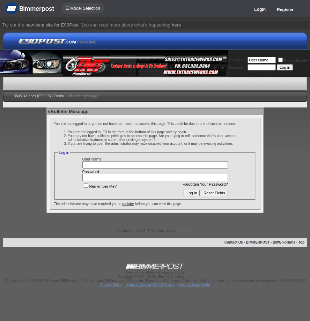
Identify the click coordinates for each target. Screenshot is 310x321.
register (128, 204)
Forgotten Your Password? (205, 184)
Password (236, 67)
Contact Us (233, 242)
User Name (238, 60)
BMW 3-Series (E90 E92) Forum (39, 96)
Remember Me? (293, 61)
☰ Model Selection (82, 8)
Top (301, 242)
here (176, 25)
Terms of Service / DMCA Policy (149, 284)
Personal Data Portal (193, 284)
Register (285, 9)
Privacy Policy (111, 284)
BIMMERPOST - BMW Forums (270, 242)
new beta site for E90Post (52, 25)
